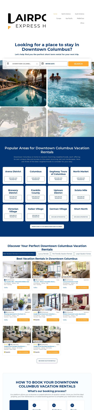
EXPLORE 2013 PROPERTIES (36, 197)
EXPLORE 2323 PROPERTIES (81, 179)
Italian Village (13, 308)
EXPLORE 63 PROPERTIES (58, 217)
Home (55, 14)
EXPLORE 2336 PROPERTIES (36, 179)
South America (79, 14)
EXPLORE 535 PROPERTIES (58, 197)
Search (78, 64)
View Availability (16, 283)
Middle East (80, 18)
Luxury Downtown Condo (56, 277)
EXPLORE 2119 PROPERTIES (13, 197)
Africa (82, 23)
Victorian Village (80, 308)
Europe (59, 18)
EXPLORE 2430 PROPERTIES (13, 179)
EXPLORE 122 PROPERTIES (35, 216)
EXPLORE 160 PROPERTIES (80, 197)
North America (66, 14)
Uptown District (80, 280)
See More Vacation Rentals (47, 320)
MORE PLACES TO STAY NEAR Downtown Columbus (47, 226)
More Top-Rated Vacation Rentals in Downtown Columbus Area (47, 407)
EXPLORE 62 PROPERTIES (81, 217)
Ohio (5, 280)
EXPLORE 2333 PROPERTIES (58, 179)
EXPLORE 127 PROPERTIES (13, 216)
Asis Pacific (69, 18)
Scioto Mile (56, 280)
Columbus (9, 280)
